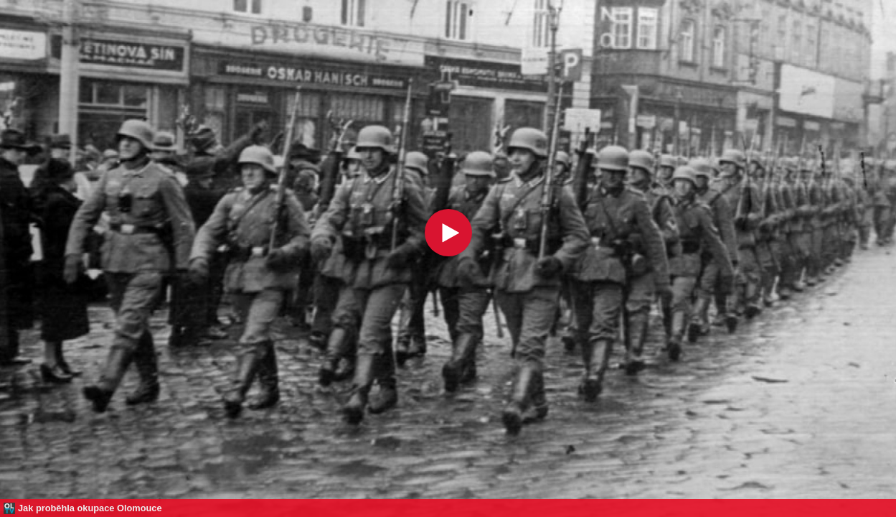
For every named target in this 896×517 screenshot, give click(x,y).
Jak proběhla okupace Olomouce (90, 508)
